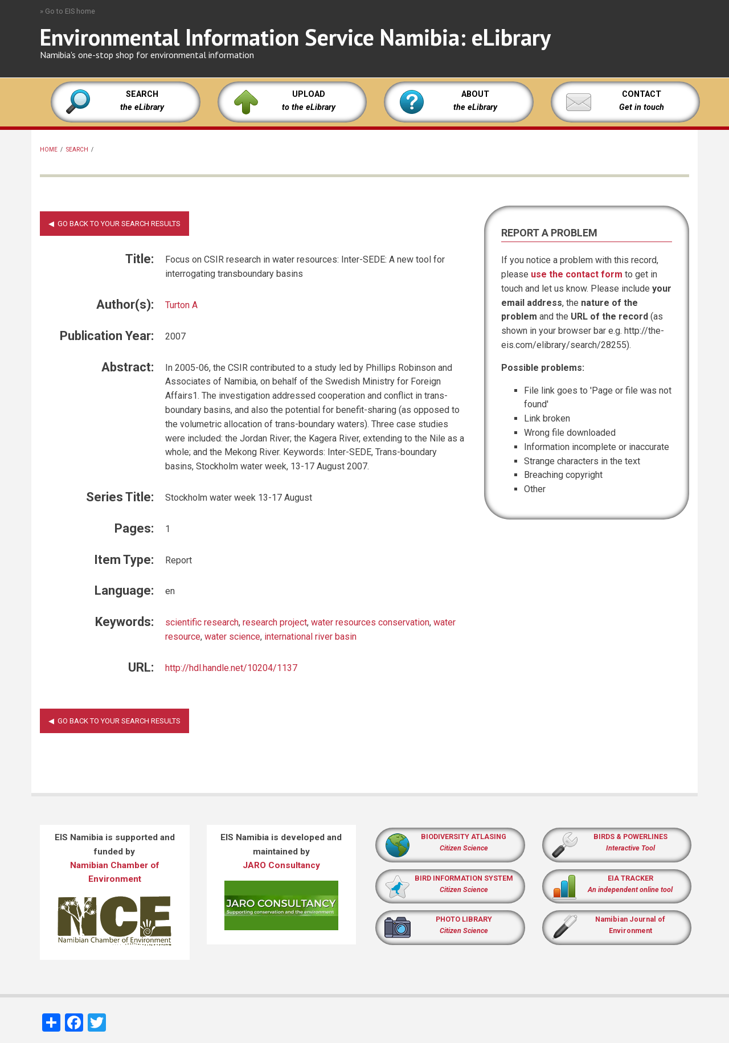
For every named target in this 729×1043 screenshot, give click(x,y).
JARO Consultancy (281, 865)
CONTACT (641, 94)
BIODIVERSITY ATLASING (463, 836)
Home (49, 149)
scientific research (202, 622)
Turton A (181, 305)
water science (232, 636)
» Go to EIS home (67, 11)
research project (275, 622)
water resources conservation (370, 622)
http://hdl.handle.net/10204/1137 (231, 667)
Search (77, 149)
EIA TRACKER (630, 878)
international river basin (310, 636)
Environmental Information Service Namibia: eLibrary (295, 37)
